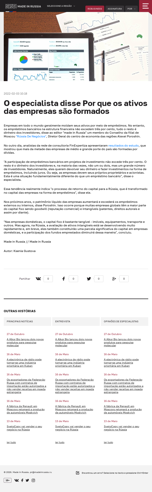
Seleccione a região (59, 5)
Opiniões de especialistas (121, 321)
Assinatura (115, 8)
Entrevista (62, 321)
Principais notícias (20, 321)
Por (129, 8)
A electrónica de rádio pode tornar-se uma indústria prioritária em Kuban (24, 362)
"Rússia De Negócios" (31, 136)
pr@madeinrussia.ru (41, 472)
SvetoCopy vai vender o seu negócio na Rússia (24, 428)
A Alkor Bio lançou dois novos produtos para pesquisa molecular (25, 342)
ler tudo (11, 442)
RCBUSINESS (95, 8)
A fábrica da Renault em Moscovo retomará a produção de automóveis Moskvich (26, 409)
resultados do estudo (123, 145)
